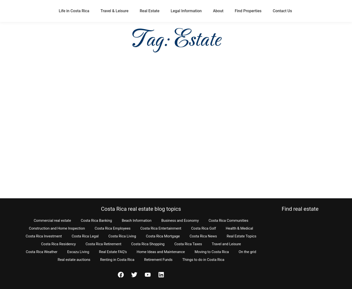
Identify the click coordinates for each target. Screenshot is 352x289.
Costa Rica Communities (228, 220)
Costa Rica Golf (203, 228)
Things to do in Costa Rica (203, 259)
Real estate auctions (74, 259)
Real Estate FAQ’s (113, 252)
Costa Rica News (203, 236)
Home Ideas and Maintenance (161, 252)
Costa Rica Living (122, 236)
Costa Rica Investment (44, 236)
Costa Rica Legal (85, 236)
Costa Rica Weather (41, 252)
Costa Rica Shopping (148, 244)
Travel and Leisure (226, 244)
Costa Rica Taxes (188, 244)
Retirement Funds (158, 259)
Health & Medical (239, 228)
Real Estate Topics (241, 236)
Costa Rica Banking (96, 220)
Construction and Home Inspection (57, 228)
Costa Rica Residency (58, 244)
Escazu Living (78, 252)
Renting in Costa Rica (117, 259)
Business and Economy (180, 220)
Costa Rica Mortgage (163, 236)
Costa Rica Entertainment (160, 228)
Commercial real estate (52, 220)
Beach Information (137, 220)
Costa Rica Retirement (103, 244)
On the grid (247, 252)
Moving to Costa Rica (212, 252)
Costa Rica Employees (112, 228)
